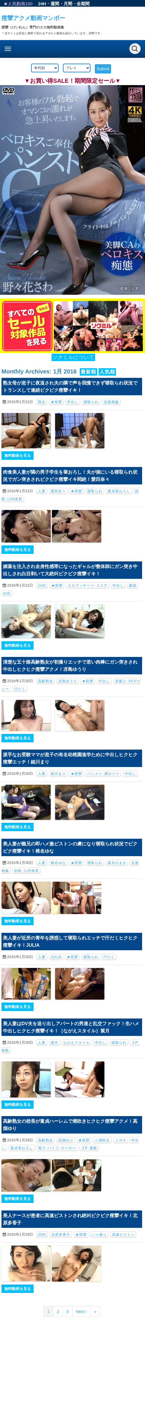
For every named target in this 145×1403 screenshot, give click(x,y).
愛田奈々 (58, 491)
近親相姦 (111, 402)
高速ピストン (123, 1235)
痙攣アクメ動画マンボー (33, 18)
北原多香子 (60, 1235)
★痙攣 (56, 402)
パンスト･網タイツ (103, 774)
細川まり (58, 774)
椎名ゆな (58, 863)
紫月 (54, 1043)
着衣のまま (117, 863)
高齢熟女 (45, 681)
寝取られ (91, 402)
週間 (54, 3)
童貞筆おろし (119, 491)
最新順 (88, 372)
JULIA (56, 957)
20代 (42, 1235)
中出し (72, 402)
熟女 (42, 402)
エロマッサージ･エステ (88, 585)
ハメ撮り (99, 1235)
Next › (81, 1311)
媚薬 (133, 585)
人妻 (42, 491)
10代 (42, 585)
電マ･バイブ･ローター (57, 1148)
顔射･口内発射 (26, 871)
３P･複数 (89, 1148)
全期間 (83, 3)
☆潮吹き (102, 1140)
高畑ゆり (65, 1140)
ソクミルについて (73, 357)
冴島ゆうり (67, 681)
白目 (7, 593)
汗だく (20, 689)
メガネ (120, 1140)
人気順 (107, 372)
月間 (68, 3)
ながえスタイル (76, 1043)
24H (42, 3)
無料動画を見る (17, 455)
